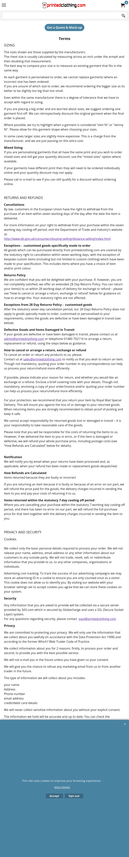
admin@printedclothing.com (24, 339)
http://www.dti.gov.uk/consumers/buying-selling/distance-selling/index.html (57, 239)
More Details (62, 787)
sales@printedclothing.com (42, 359)
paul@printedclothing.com (97, 619)
